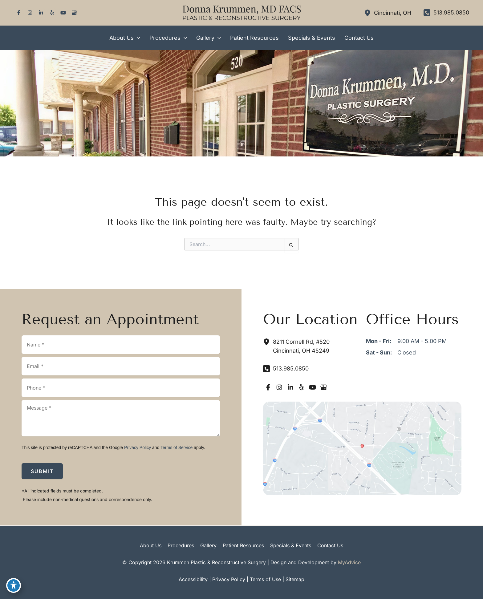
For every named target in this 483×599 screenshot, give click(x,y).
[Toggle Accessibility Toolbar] (13, 585)
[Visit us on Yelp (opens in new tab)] (52, 13)
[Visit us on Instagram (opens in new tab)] (30, 13)
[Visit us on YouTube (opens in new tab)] (63, 13)
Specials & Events (290, 545)
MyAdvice (349, 562)
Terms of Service (176, 447)
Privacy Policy (137, 447)
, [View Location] (392, 13)
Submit (42, 471)
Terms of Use (265, 579)
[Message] (121, 418)
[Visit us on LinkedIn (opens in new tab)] (41, 13)
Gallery (208, 545)
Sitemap (295, 579)
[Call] (446, 12)
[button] (137, 38)
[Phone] (121, 387)
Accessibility (193, 579)
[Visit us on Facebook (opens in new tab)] (19, 13)
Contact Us (330, 545)
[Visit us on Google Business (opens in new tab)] (74, 13)
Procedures (181, 545)
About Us (150, 545)
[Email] (121, 366)
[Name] (121, 344)
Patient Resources (243, 545)
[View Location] (369, 12)
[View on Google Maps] (362, 448)
